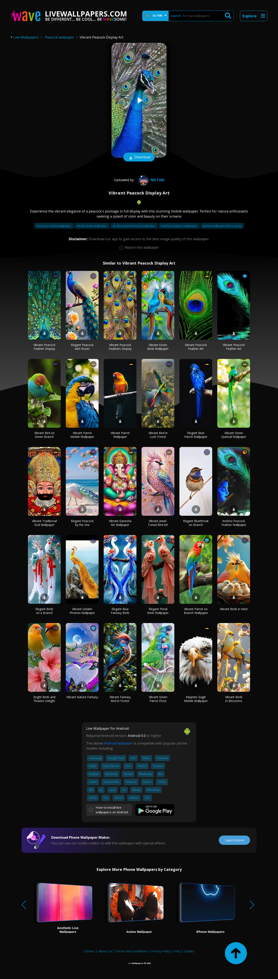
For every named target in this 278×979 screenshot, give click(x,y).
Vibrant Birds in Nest (234, 609)
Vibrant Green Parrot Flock (158, 699)
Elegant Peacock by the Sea (82, 523)
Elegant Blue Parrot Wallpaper (195, 435)
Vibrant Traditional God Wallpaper (44, 523)
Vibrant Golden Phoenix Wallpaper (82, 611)
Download (139, 157)
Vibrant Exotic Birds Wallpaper (158, 347)
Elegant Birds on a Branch (44, 611)
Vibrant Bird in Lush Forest (158, 435)
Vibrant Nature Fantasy (82, 697)
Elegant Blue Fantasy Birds (120, 611)
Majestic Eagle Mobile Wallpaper (196, 699)
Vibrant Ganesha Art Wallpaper (120, 523)
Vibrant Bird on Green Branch (44, 435)
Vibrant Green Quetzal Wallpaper (233, 435)
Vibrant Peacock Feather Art (196, 347)
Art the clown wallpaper (92, 226)
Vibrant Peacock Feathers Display (120, 347)
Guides (189, 951)
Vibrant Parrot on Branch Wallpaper (196, 611)
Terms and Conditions (131, 951)
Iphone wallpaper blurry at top (222, 226)
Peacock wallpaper (59, 37)
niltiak (150, 180)
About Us (105, 951)
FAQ (178, 951)
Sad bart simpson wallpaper (179, 226)
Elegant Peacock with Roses (82, 347)
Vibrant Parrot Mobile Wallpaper (82, 435)
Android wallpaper (118, 743)
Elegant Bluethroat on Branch (196, 523)
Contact (89, 951)
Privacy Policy (161, 951)
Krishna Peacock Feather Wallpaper (233, 523)
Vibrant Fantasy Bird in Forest (120, 699)
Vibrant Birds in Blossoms (233, 699)
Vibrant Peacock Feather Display (44, 347)
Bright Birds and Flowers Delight (44, 699)
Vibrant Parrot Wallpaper (120, 435)
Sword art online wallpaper (54, 226)
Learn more (234, 840)
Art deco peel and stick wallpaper (134, 226)
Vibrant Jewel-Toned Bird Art (158, 523)
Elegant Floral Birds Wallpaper (158, 611)
